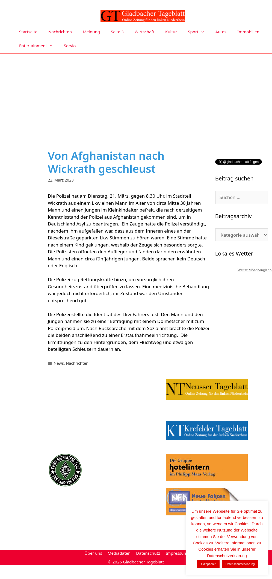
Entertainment (38, 46)
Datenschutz (148, 553)
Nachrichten (60, 31)
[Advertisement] (136, 94)
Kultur (171, 31)
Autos (221, 31)
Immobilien (248, 31)
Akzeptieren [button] (208, 564)
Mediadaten (119, 553)
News (59, 363)
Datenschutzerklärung (240, 564)
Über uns (93, 553)
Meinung (91, 31)
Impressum (176, 553)
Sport (199, 32)
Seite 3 (117, 31)
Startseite (28, 31)
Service (71, 45)
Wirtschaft (144, 31)
